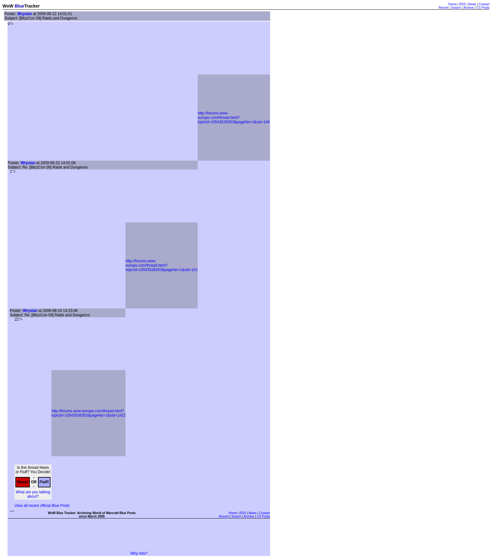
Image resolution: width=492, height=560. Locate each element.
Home (452, 4)
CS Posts (482, 7)
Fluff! (44, 482)
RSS (462, 4)
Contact (484, 4)
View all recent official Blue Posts (42, 505)
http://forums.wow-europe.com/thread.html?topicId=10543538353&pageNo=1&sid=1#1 (162, 265)
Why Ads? (138, 553)
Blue (19, 5)
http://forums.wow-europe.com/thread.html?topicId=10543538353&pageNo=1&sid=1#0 (234, 117)
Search (456, 7)
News (472, 4)
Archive (468, 7)
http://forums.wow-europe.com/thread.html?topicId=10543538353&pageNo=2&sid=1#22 (88, 413)
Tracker (32, 5)
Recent (444, 7)
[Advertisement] (138, 537)
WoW (8, 5)
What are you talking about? (33, 494)
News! (22, 482)
